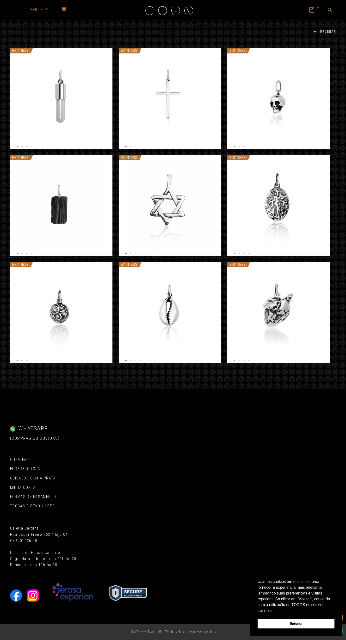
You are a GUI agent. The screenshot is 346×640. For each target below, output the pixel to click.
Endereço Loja (25, 468)
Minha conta (23, 487)
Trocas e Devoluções (32, 506)
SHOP (39, 9)
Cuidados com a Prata (33, 478)
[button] (330, 10)
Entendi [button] (296, 624)
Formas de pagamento (33, 496)
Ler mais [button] (265, 610)
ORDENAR (328, 31)
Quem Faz (19, 459)
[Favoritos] (64, 9)
